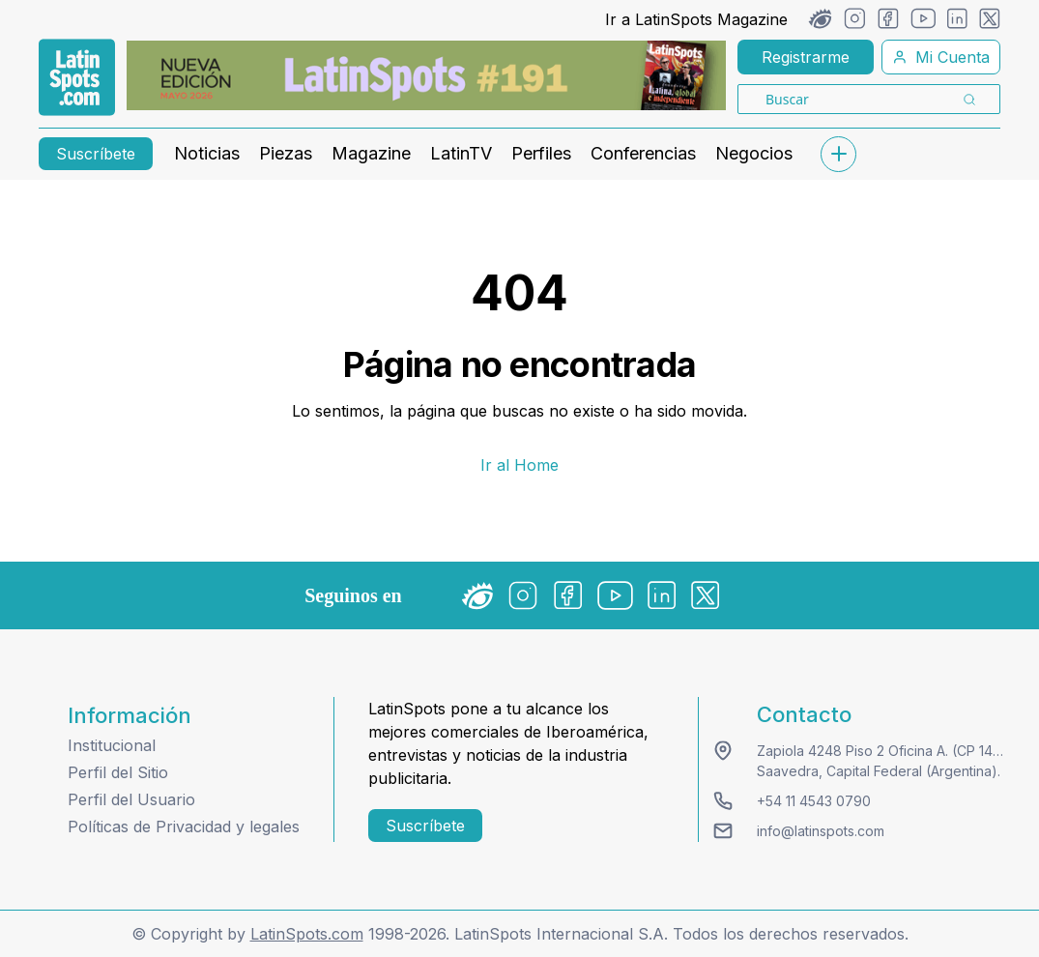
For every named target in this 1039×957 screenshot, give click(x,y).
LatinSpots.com (306, 933)
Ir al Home (519, 465)
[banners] (426, 75)
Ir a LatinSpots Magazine (696, 19)
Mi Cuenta (941, 57)
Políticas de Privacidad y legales (184, 826)
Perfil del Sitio (118, 772)
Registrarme (806, 57)
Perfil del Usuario (131, 799)
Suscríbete (95, 153)
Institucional (112, 745)
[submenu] (838, 154)
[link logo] (77, 77)
